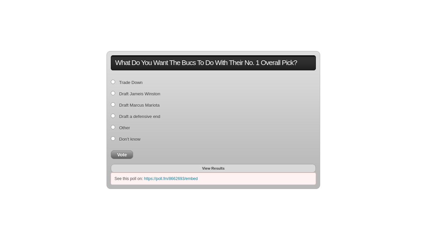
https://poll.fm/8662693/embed (171, 178)
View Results (213, 168)
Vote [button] (122, 154)
